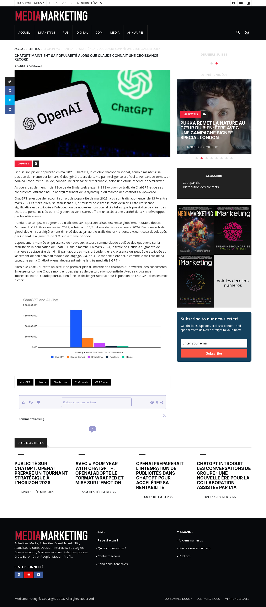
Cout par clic (191, 182)
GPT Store (101, 382)
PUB (66, 32)
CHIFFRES (34, 49)
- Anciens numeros (190, 540)
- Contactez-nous (108, 556)
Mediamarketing (26, 598)
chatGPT (25, 382)
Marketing (46, 32)
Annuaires (135, 32)
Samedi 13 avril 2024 (28, 65)
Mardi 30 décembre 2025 (37, 492)
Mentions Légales (89, 3)
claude (42, 382)
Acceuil (20, 49)
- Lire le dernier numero (194, 548)
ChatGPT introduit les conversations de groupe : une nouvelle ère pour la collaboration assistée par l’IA (224, 475)
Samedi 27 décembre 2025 (99, 492)
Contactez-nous (60, 3)
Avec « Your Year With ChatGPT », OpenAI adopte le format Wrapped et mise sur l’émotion (99, 473)
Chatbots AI (61, 382)
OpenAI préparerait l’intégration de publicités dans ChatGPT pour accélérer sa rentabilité (160, 475)
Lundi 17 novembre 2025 (219, 497)
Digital (82, 32)
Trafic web (81, 382)
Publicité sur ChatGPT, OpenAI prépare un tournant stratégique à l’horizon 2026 (41, 473)
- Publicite (184, 556)
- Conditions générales (112, 564)
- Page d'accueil (107, 540)
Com (99, 32)
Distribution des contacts (201, 187)
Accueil (24, 32)
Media (114, 32)
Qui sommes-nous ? (30, 3)
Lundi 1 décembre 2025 (157, 497)
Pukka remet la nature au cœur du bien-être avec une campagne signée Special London (212, 130)
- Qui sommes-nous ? (111, 548)
